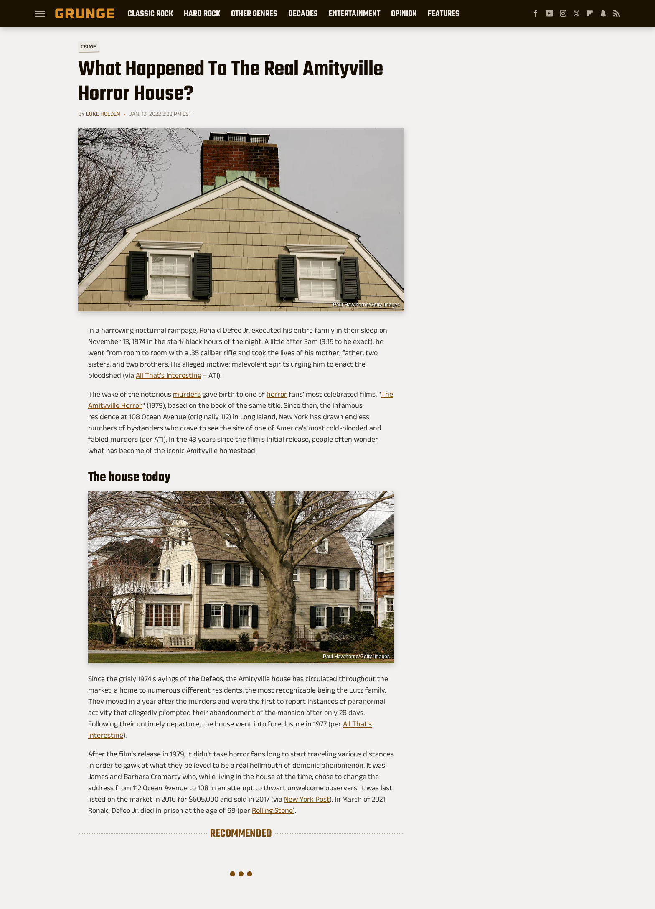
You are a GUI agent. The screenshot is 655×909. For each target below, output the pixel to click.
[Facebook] (535, 13)
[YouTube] (549, 13)
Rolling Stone (272, 810)
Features (444, 13)
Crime (88, 46)
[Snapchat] (603, 13)
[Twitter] (576, 13)
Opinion (404, 13)
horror (277, 394)
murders (187, 394)
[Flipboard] (589, 13)
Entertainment (354, 13)
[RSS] (616, 13)
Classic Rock (150, 13)
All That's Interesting (168, 375)
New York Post (307, 799)
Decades (303, 13)
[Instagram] (563, 13)
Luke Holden (103, 113)
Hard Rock (202, 13)
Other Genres (254, 13)
